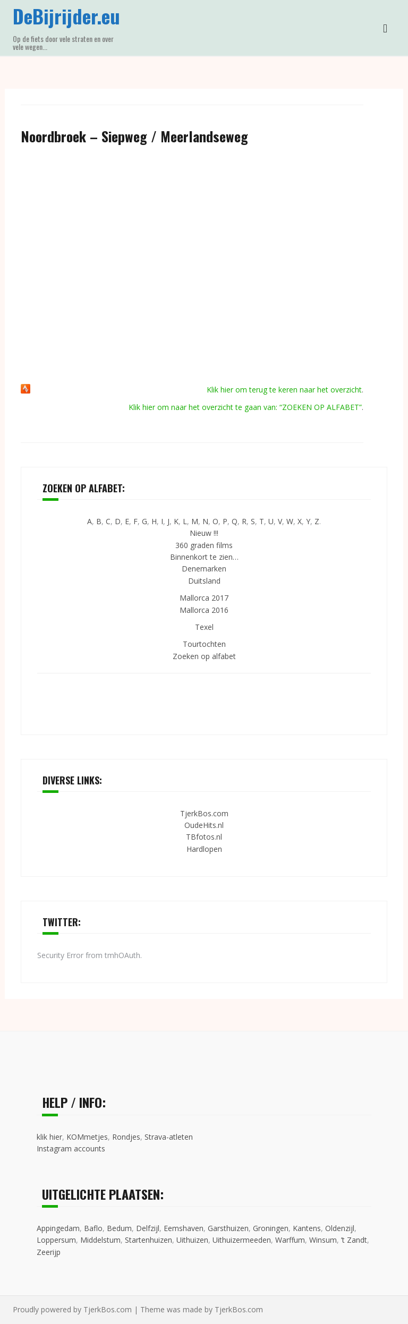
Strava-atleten (168, 1137)
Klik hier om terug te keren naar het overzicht (284, 390)
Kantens (307, 1228)
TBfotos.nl (204, 837)
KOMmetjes (87, 1137)
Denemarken (204, 568)
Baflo (93, 1228)
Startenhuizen (148, 1240)
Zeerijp (49, 1252)
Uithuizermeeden (241, 1240)
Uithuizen (192, 1240)
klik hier (49, 1137)
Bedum (119, 1228)
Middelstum (100, 1240)
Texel (204, 627)
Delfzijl (147, 1228)
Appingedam (58, 1228)
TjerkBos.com (204, 813)
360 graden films (204, 545)
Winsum (323, 1240)
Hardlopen (204, 849)
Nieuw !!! (204, 533)
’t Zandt (354, 1240)
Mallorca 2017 (204, 598)
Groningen (270, 1228)
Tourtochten (204, 644)
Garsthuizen (228, 1228)
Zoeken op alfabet (204, 656)
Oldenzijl (339, 1228)
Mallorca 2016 (204, 610)
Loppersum (56, 1240)
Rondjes (126, 1137)
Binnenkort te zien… (204, 557)
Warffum (290, 1240)
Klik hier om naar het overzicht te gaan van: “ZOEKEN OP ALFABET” (245, 407)
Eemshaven (183, 1228)
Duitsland (204, 581)
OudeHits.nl (204, 825)
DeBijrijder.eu (66, 16)
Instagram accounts (71, 1148)
